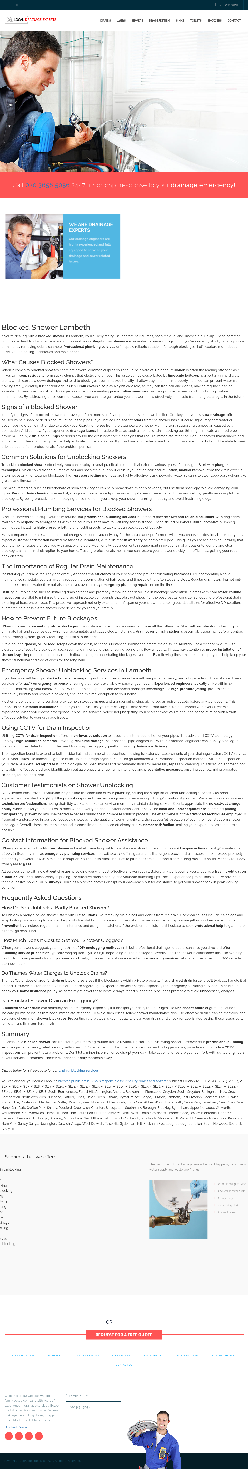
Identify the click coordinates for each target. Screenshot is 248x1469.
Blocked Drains (17, 1427)
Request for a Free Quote (124, 1330)
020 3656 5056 (226, 5)
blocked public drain (73, 1081)
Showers (214, 20)
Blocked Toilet (187, 1355)
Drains (105, 20)
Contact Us (133, 1322)
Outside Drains (88, 1355)
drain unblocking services (79, 1070)
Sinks (180, 20)
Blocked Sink (121, 1355)
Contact (234, 20)
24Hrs (121, 20)
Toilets (196, 20)
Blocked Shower (223, 1355)
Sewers (137, 20)
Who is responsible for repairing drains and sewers (128, 1081)
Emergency (56, 1355)
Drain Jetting (159, 20)
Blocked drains (23, 1355)
